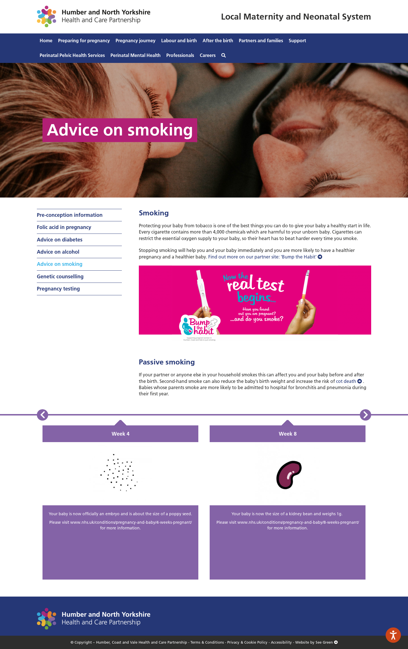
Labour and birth (179, 40)
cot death (349, 381)
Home (46, 40)
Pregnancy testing (58, 288)
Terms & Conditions (207, 642)
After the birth (218, 40)
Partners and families (261, 40)
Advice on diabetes (59, 239)
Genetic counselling (60, 276)
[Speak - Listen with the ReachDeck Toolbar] (393, 635)
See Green (327, 642)
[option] (120, 502)
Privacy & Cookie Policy (247, 642)
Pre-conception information (70, 215)
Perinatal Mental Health (135, 55)
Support (297, 40)
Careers (208, 55)
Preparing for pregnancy (84, 40)
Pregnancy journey (136, 40)
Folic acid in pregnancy (64, 227)
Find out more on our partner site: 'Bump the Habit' (265, 257)
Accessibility (281, 642)
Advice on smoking (59, 264)
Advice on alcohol (58, 252)
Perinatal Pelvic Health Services (72, 55)
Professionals (180, 55)
